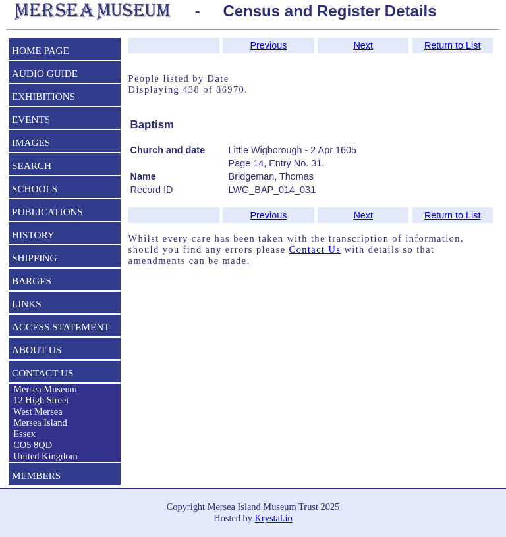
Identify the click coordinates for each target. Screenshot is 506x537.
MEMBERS (36, 475)
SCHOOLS (34, 188)
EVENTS (31, 119)
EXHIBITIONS (43, 96)
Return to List (452, 45)
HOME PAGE (40, 50)
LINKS (27, 303)
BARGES (31, 280)
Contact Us (315, 249)
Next (363, 45)
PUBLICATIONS (47, 211)
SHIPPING (34, 257)
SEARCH (31, 165)
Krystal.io (274, 518)
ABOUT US (36, 349)
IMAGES (31, 142)
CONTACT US (42, 372)
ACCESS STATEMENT (61, 326)
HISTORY (33, 234)
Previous (268, 45)
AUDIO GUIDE (45, 73)
